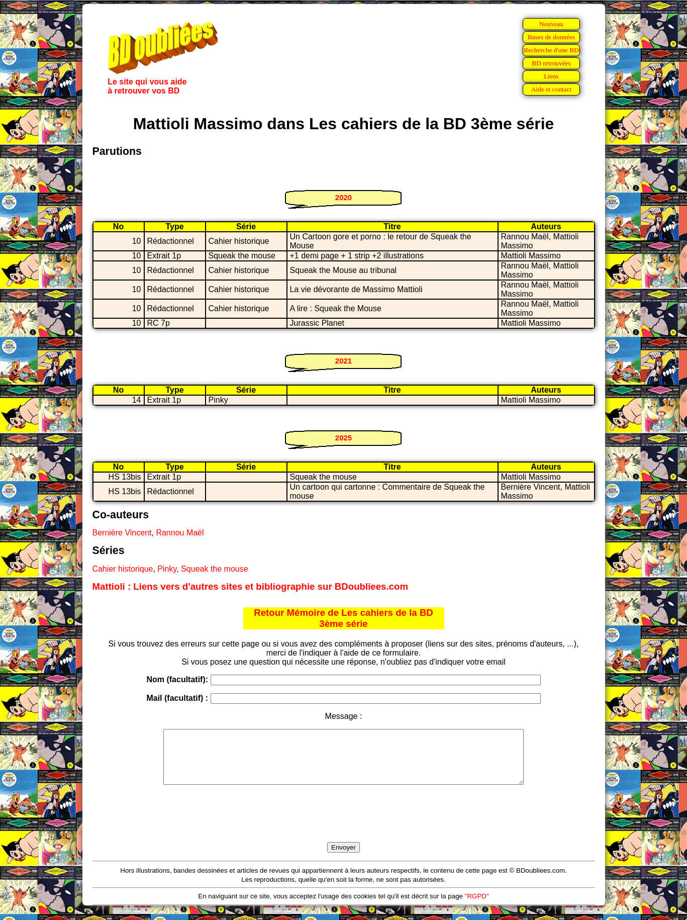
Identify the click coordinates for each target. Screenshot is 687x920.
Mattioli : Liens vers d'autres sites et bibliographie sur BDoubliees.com (250, 586)
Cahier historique (122, 569)
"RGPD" (477, 906)
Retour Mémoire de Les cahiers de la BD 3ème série (343, 618)
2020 (343, 197)
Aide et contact (551, 89)
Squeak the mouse (214, 569)
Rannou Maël (180, 532)
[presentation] (343, 825)
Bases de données (551, 37)
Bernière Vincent (122, 532)
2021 (343, 360)
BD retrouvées (551, 63)
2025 (343, 437)
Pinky (166, 569)
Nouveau (551, 24)
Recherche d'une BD (551, 50)
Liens (551, 76)
